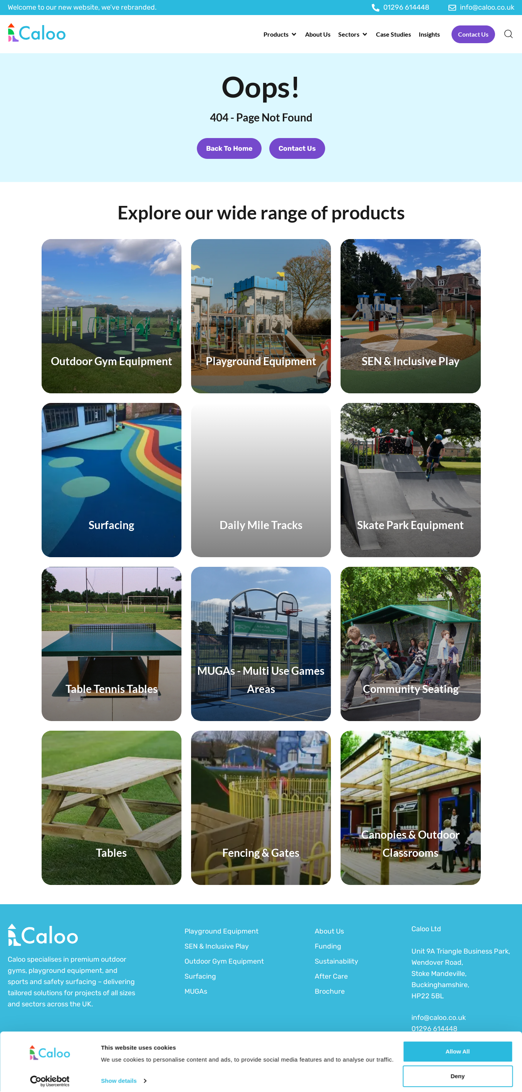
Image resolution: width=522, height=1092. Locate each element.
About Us (329, 931)
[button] (280, 34)
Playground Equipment (222, 931)
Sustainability (336, 961)
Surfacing (200, 976)
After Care (331, 976)
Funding (328, 946)
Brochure (330, 992)
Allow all (458, 1047)
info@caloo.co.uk (438, 1018)
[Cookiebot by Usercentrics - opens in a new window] (50, 1077)
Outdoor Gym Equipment (224, 961)
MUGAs (196, 992)
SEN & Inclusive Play (217, 946)
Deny (458, 1071)
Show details (119, 1076)
